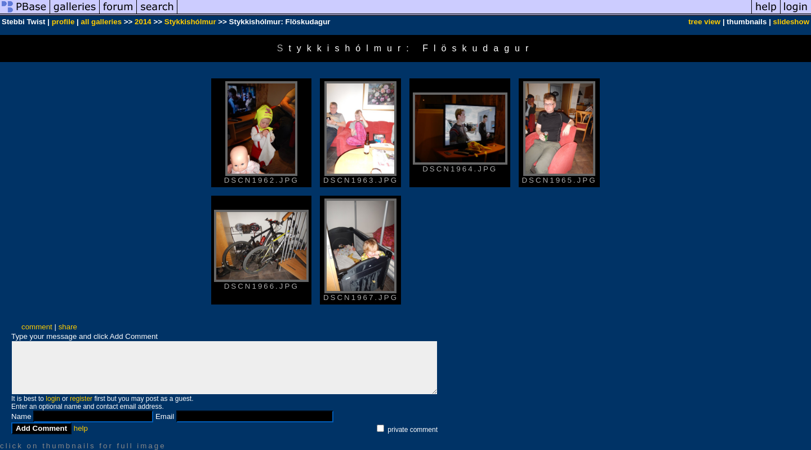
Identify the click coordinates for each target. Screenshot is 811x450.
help (81, 428)
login (53, 399)
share (68, 327)
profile (63, 21)
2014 (143, 21)
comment (36, 327)
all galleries (101, 21)
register (81, 399)
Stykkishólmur (190, 21)
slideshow (791, 21)
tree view (704, 21)
